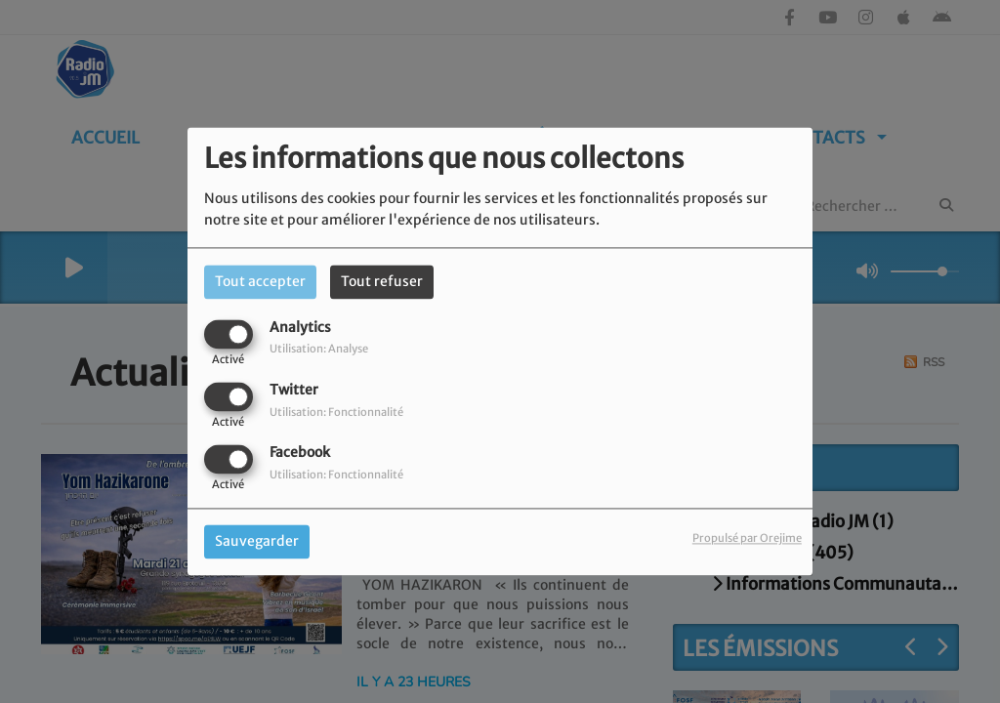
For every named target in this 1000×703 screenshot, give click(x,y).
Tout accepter (260, 281)
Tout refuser (382, 281)
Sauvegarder (257, 542)
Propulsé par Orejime (747, 539)
